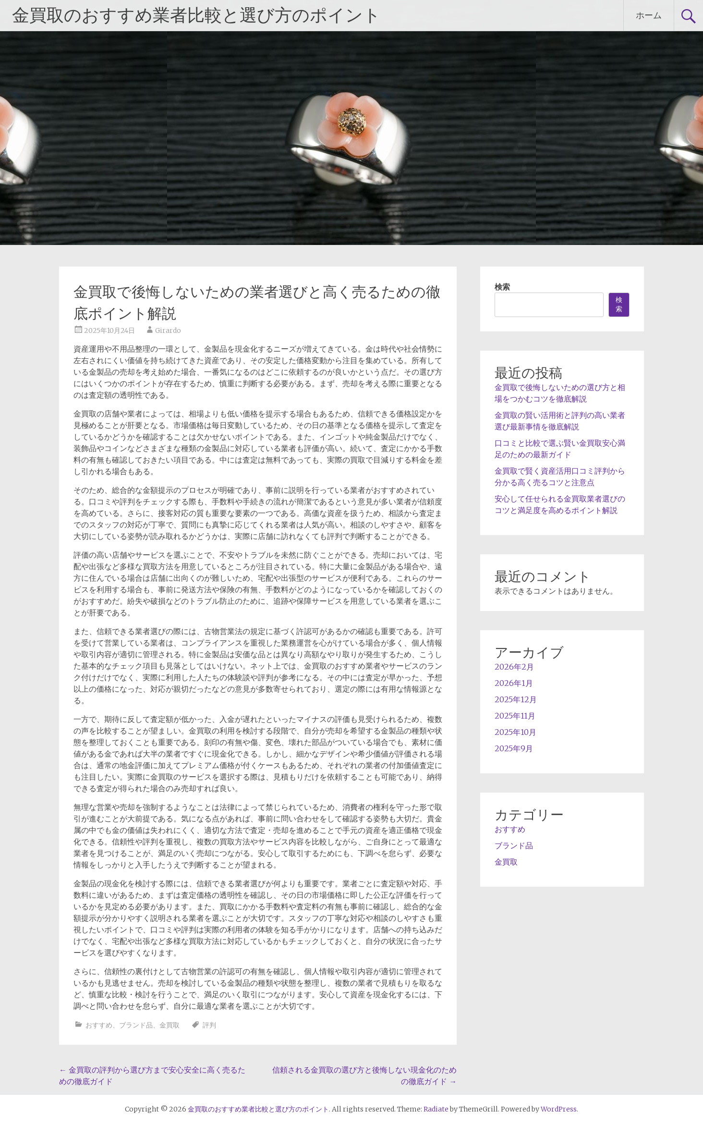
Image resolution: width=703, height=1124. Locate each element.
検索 (502, 287)
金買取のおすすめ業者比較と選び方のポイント (196, 15)
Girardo (168, 330)
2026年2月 (514, 667)
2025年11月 (515, 716)
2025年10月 (515, 732)
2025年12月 (516, 699)
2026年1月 (514, 683)
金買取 (169, 1025)
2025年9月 (514, 748)
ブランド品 (136, 1025)
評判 (209, 1025)
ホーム (649, 15)
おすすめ (98, 1025)
